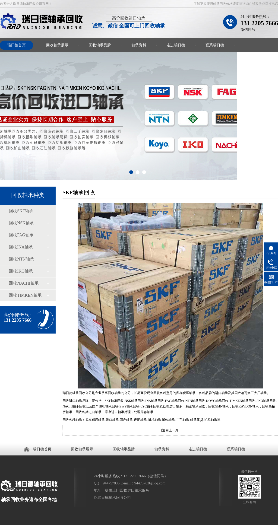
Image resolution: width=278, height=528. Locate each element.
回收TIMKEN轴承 (25, 295)
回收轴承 (2, 526)
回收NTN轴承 (21, 259)
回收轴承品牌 (100, 45)
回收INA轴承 (21, 247)
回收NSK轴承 (21, 223)
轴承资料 (138, 45)
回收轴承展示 (57, 45)
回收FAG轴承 (21, 235)
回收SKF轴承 (21, 211)
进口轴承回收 (32, 526)
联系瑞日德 (214, 45)
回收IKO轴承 (21, 271)
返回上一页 (170, 430)
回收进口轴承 (8, 526)
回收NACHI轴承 (24, 283)
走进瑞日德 (176, 45)
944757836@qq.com (149, 483)
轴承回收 (19, 526)
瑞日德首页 (42, 449)
